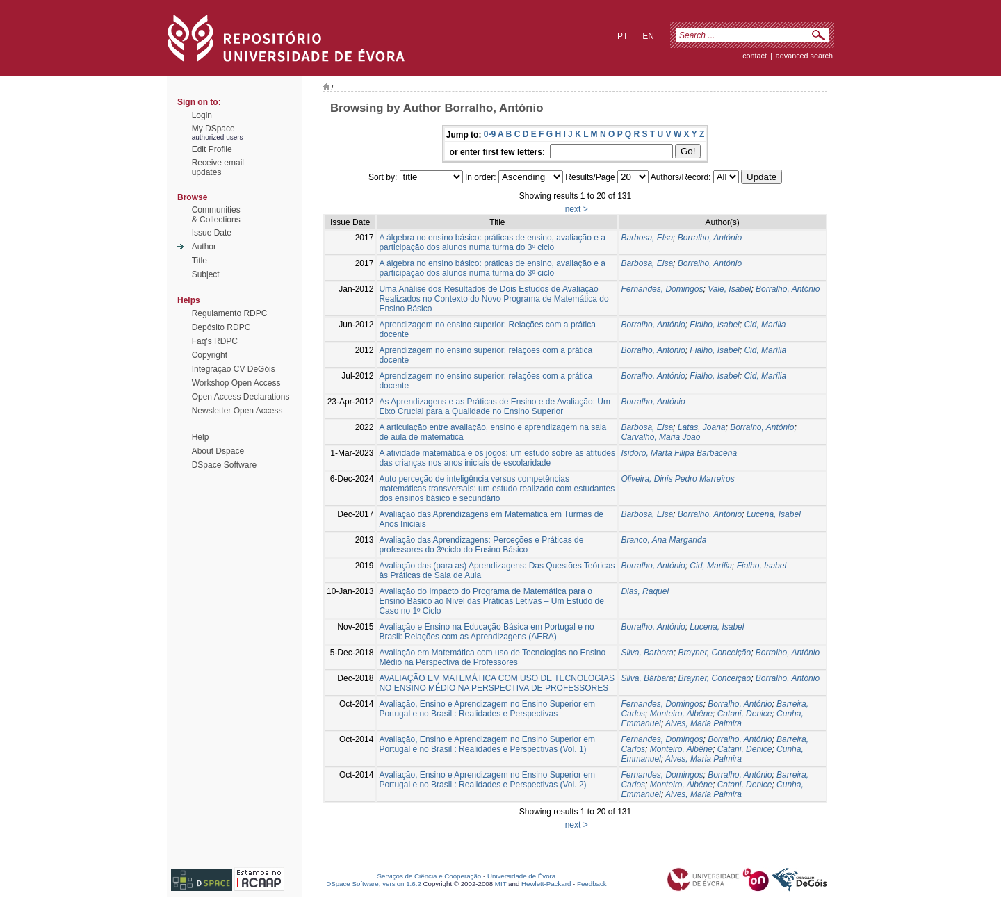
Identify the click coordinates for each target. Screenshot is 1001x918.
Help (200, 437)
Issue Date (211, 233)
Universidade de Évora (521, 876)
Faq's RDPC (215, 341)
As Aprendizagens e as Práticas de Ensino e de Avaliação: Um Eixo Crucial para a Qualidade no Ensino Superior (494, 406)
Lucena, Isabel (774, 514)
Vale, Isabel (729, 289)
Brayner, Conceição (714, 652)
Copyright (209, 355)
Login (202, 115)
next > (576, 209)
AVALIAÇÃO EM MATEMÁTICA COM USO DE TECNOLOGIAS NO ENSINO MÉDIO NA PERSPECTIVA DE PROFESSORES (497, 683)
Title (199, 260)
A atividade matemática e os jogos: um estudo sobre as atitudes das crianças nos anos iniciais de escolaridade (497, 458)
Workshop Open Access (236, 383)
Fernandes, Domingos (662, 289)
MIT (501, 883)
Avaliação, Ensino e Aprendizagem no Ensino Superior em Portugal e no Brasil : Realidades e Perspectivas (487, 709)
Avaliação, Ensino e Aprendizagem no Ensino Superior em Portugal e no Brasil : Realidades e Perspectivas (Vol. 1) (487, 744)
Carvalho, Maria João (660, 437)
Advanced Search (804, 55)
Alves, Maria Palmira (703, 723)
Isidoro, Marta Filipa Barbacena (679, 453)
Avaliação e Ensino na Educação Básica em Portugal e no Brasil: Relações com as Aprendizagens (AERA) (486, 631)
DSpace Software (224, 465)
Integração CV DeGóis (233, 369)
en (648, 36)
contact (754, 55)
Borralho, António (710, 238)
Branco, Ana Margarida (663, 540)
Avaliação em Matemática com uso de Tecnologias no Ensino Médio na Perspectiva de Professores (492, 657)
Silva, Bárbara (647, 678)
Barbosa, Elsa (647, 238)
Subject (206, 274)
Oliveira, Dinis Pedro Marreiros (677, 479)
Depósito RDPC (221, 327)
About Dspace (218, 451)
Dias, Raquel (645, 591)
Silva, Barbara (647, 652)
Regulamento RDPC (230, 313)
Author (204, 247)
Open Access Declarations (241, 397)
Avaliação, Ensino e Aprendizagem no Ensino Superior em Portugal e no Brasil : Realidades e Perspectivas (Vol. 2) (487, 779)
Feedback (592, 883)
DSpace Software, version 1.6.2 (373, 883)
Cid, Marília (765, 350)
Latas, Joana (702, 427)
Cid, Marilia (765, 324)
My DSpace (213, 128)
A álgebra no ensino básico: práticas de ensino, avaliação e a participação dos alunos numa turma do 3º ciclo (492, 242)
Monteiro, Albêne (681, 714)
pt (622, 36)
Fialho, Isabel (714, 324)
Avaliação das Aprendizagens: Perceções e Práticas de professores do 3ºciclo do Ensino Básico (481, 545)
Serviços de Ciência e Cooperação (429, 876)
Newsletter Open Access (237, 411)
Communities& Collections (216, 214)
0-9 (490, 134)
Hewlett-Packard (546, 883)
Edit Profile (212, 149)
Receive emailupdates (218, 167)
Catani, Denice (744, 714)
